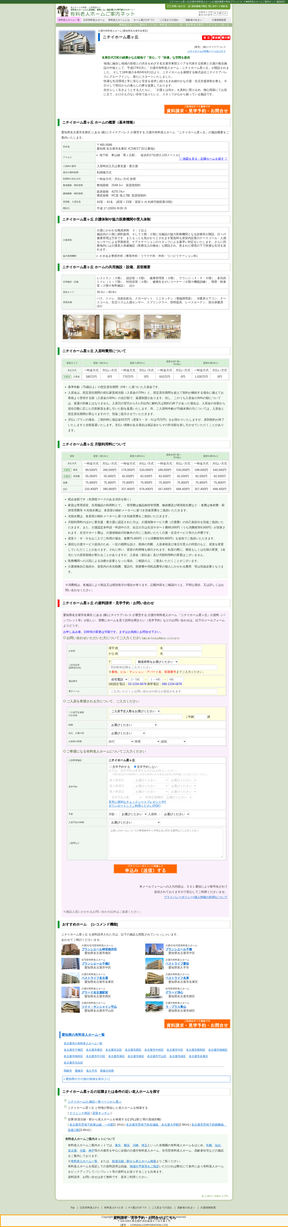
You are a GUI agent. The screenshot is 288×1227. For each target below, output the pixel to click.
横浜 (127, 1145)
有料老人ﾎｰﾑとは (113, 1207)
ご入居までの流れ (169, 20)
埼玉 (144, 1145)
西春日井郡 (107, 1070)
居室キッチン (101, 1113)
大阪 (83, 1150)
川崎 (135, 1145)
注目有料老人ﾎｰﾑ (89, 1207)
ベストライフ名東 (177, 978)
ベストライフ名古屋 (95, 978)
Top (72, 1207)
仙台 (218, 1145)
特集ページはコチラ (207, 51)
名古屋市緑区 (177, 1056)
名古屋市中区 (175, 1049)
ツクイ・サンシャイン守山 (99, 1006)
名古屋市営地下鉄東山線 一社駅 (91, 1124)
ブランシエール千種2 (96, 963)
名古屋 (72, 1150)
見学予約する (119, 766)
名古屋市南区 (136, 1056)
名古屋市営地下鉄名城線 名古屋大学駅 (152, 1124)
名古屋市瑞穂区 (218, 1049)
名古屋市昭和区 (195, 1049)
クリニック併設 (79, 1113)
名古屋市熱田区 (73, 1056)
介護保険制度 (219, 20)
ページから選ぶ (94, 1101)
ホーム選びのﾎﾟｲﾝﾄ (144, 20)
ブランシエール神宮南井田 (99, 949)
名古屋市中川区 (95, 1056)
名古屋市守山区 (156, 1056)
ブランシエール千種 (178, 949)
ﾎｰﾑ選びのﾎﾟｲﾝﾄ (138, 1207)
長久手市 (91, 1070)
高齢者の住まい (194, 20)
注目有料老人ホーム (94, 20)
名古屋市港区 (116, 1056)
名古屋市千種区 (73, 1049)
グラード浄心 (174, 992)
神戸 (91, 1150)
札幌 (209, 1145)
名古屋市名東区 (198, 1056)
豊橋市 (79, 1070)
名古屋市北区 (113, 1049)
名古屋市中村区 (154, 1049)
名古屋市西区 (133, 1049)
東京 (118, 1145)
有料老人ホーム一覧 (69, 20)
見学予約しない (145, 766)
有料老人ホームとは (119, 20)
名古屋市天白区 (73, 1062)
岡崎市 (68, 1070)
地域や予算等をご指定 (144, 1166)
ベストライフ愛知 (177, 963)
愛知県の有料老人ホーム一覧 (83, 1035)
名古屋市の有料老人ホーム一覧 (83, 1043)
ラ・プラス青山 (175, 1006)
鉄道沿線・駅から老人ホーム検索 (134, 1161)
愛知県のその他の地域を (82, 1078)
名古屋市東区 (94, 1049)
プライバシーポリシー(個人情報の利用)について (196, 897)
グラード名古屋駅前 (95, 992)
